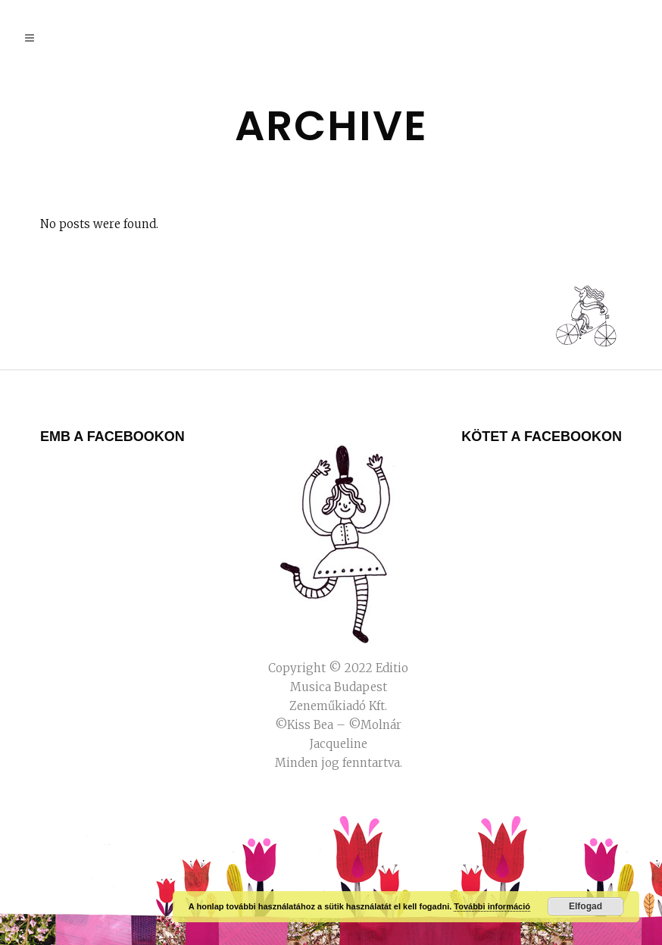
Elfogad (585, 906)
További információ (492, 906)
